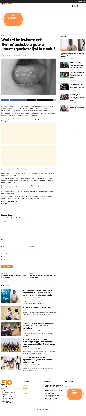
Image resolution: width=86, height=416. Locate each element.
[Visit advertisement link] (13, 19)
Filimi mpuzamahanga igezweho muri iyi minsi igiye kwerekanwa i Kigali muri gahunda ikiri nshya (53, 392)
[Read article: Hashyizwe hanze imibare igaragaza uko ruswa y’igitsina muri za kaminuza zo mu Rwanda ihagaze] (64, 86)
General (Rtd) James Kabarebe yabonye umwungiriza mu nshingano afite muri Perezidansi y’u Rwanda (77, 97)
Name (3, 240)
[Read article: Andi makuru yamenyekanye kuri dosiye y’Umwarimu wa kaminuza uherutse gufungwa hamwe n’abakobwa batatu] (11, 296)
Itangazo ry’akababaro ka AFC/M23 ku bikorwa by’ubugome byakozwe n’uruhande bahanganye (72, 55)
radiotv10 (8, 55)
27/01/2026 (34, 297)
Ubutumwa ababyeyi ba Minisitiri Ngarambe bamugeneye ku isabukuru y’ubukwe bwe (37, 360)
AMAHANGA (22, 7)
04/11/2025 (34, 349)
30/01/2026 (72, 58)
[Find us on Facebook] (72, 6)
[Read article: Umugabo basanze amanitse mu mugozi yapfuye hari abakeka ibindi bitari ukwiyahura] (11, 329)
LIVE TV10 (54, 7)
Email (3, 246)
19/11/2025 (34, 330)
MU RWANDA (13, 7)
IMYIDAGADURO (37, 7)
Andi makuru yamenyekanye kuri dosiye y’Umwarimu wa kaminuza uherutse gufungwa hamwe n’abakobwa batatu (38, 293)
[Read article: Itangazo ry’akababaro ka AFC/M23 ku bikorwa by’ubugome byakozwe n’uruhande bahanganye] (72, 45)
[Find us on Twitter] (75, 6)
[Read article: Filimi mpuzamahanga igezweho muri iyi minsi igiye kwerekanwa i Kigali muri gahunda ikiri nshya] (64, 65)
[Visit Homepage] (8, 3)
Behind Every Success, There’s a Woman (38, 308)
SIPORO (29, 7)
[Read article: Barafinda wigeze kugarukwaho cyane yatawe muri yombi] (64, 108)
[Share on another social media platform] (54, 100)
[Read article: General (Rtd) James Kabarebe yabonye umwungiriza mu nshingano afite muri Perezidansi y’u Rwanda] (64, 97)
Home (2, 35)
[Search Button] (84, 6)
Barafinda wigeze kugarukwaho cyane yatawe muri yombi (77, 107)
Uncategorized (8, 35)
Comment (4, 221)
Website (32, 246)
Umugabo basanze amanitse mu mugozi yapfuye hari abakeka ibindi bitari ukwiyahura (38, 326)
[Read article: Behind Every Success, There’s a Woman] (11, 313)
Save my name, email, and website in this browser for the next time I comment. (21, 253)
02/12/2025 (34, 310)
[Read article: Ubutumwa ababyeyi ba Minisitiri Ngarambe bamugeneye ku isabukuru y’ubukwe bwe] (11, 363)
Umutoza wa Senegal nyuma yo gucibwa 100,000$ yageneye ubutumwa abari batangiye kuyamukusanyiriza (77, 75)
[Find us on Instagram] (77, 6)
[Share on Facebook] (14, 100)
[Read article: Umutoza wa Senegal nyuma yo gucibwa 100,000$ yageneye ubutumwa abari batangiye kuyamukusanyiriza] (64, 75)
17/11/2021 (15, 55)
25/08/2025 (34, 364)
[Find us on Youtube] (80, 6)
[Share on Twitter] (40, 100)
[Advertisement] (56, 23)
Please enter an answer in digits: (9, 256)
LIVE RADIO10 (46, 7)
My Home (5, 7)
